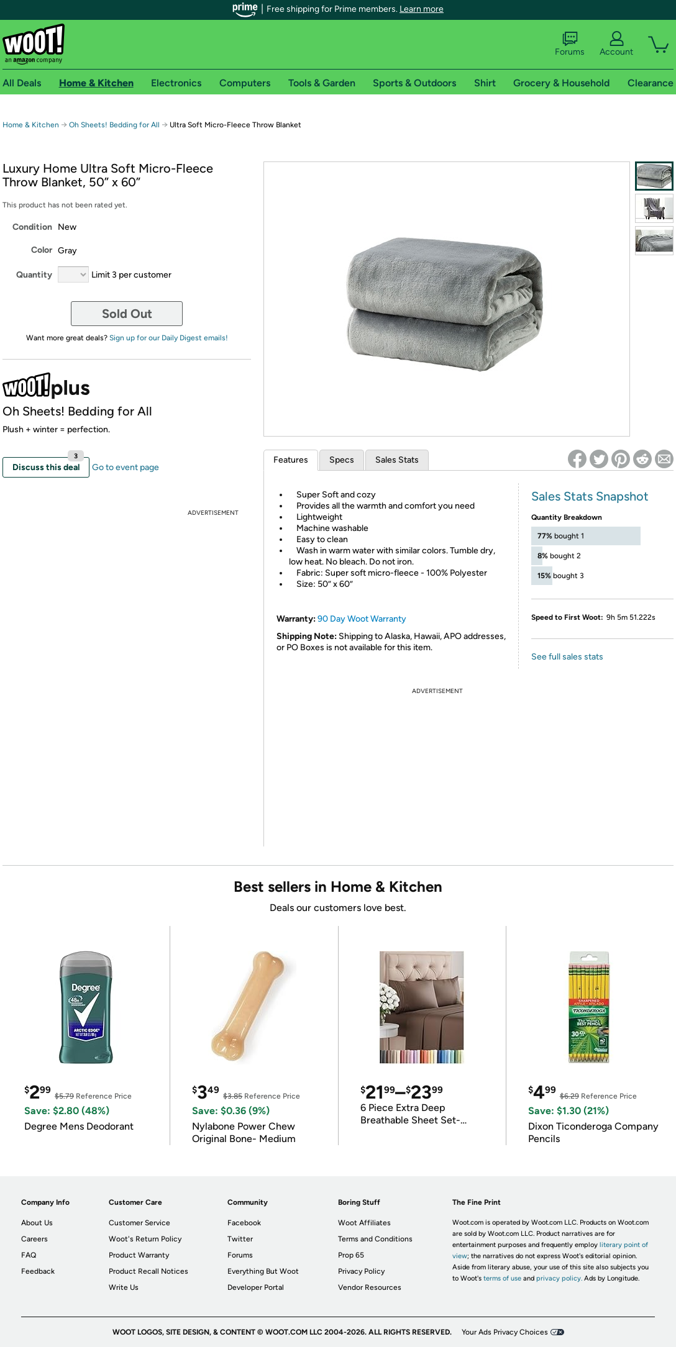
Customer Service (139, 1222)
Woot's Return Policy (145, 1239)
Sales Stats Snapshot (590, 496)
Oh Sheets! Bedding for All (115, 124)
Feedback (38, 1271)
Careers (34, 1239)
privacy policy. (559, 1278)
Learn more (422, 9)
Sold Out (127, 313)
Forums (570, 44)
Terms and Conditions (375, 1239)
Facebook (244, 1222)
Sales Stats (397, 460)
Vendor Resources (369, 1287)
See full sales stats (567, 656)
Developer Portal (255, 1287)
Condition (32, 227)
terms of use (502, 1278)
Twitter (240, 1239)
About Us (37, 1222)
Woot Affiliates (364, 1222)
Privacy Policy (361, 1271)
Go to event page (125, 467)
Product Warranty (139, 1255)
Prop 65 (351, 1255)
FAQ (28, 1255)
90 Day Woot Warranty (361, 619)
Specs (341, 460)
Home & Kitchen (30, 124)
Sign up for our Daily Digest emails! (168, 337)
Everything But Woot (263, 1271)
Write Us (124, 1287)
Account (616, 44)
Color (41, 250)
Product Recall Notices (148, 1271)
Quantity (34, 275)
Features (290, 460)
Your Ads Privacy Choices (505, 1332)
